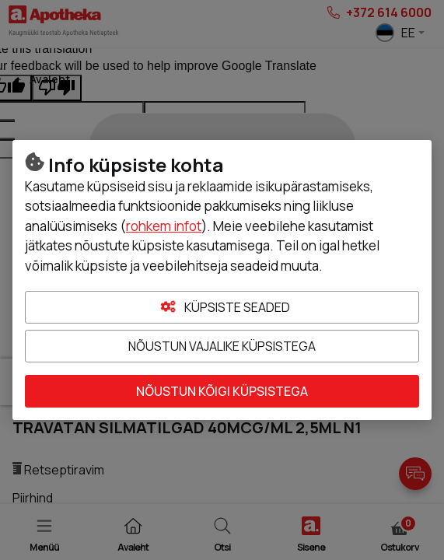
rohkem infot (163, 226)
